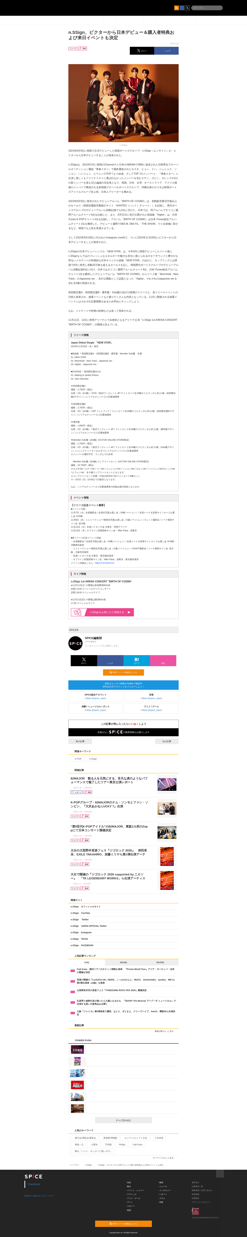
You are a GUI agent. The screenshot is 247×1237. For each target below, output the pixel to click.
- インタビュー (164, 1190)
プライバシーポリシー (201, 1202)
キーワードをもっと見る (164, 1158)
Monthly (160, 962)
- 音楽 (128, 1182)
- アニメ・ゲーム (133, 1198)
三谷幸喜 (157, 1138)
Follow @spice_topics (95, 698)
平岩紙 (107, 1144)
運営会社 (195, 1182)
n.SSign (91, 759)
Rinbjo (120, 1144)
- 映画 (128, 1210)
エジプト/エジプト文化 (134, 1138)
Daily (86, 962)
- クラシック (131, 1194)
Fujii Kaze (136, 1144)
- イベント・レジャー (135, 1190)
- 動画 (160, 1182)
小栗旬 (93, 1144)
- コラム (161, 1198)
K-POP (77, 759)
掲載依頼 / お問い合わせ (202, 1190)
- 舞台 (128, 1186)
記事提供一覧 (197, 1186)
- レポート (162, 1194)
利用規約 (195, 1198)
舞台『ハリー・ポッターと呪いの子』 (92, 1151)
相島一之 (78, 1144)
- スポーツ (130, 1206)
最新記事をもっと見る (165, 1031)
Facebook (34, 1184)
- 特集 (160, 1202)
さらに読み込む (132, 1120)
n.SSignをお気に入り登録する (110, 612)
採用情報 (195, 1194)
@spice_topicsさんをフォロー (39, 1195)
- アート (129, 1202)
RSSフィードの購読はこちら (125, 672)
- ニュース (162, 1186)
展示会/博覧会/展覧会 (84, 1138)
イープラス (74, 1165)
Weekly (123, 962)
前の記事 (77, 741)
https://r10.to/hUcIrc (104, 563)
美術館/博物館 (109, 1138)
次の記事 (169, 741)
